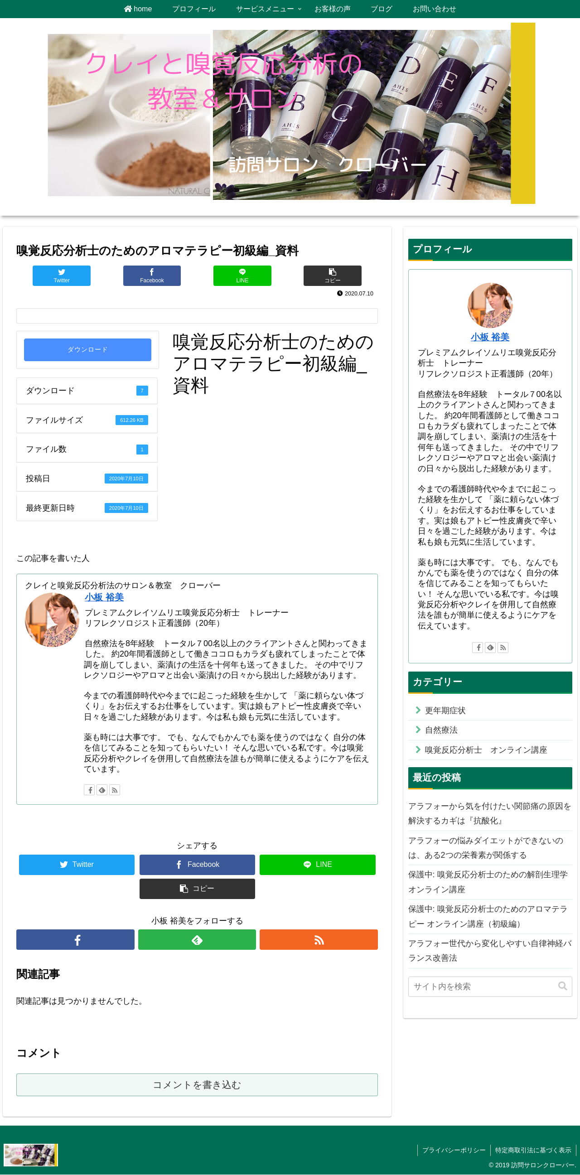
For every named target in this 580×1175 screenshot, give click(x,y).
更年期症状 (445, 710)
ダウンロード (88, 349)
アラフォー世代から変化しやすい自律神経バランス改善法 (489, 950)
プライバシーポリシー (454, 1150)
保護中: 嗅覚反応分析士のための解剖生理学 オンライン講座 (490, 882)
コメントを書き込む (197, 1085)
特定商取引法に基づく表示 (533, 1150)
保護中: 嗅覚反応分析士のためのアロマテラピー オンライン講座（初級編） (488, 916)
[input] (490, 987)
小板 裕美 (104, 597)
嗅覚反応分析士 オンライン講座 (486, 749)
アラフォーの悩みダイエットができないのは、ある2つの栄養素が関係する (485, 848)
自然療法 (441, 730)
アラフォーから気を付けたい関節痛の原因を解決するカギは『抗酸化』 (489, 813)
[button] (563, 986)
